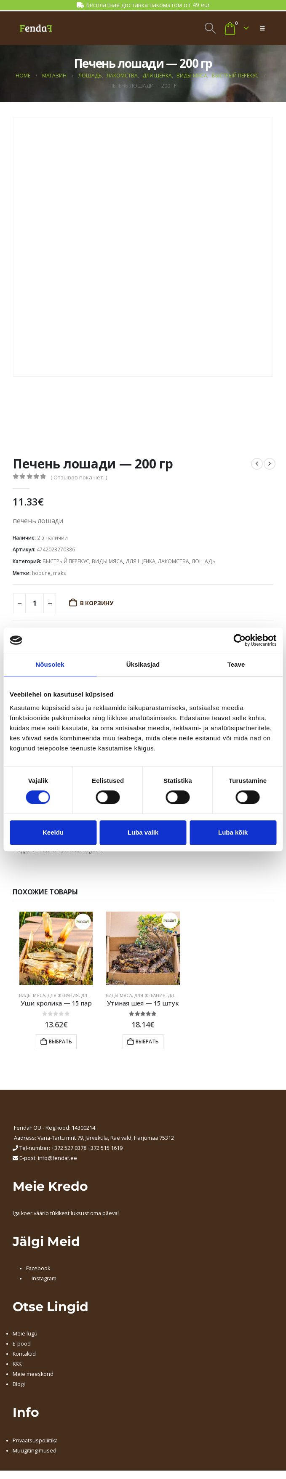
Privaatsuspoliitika (35, 1440)
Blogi (19, 1384)
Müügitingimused (34, 1450)
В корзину (96, 603)
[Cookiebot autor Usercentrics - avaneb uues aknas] (239, 640)
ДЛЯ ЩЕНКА (140, 561)
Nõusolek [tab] (49, 664)
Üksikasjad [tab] (143, 664)
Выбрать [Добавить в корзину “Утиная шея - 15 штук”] (147, 1041)
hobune (41, 573)
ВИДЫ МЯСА (107, 561)
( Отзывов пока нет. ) (79, 477)
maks (59, 573)
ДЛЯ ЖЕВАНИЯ (63, 995)
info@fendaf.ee (57, 1158)
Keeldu (53, 832)
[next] (269, 464)
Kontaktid (24, 1353)
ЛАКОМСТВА (173, 561)
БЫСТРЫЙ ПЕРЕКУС (66, 561)
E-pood (22, 1343)
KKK (17, 1363)
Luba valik (143, 832)
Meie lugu (25, 1333)
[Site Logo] (36, 28)
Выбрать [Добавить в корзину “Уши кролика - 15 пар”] (60, 1041)
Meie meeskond (33, 1374)
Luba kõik (233, 832)
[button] (210, 28)
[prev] (257, 464)
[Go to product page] (56, 948)
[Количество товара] (34, 603)
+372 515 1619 (105, 1148)
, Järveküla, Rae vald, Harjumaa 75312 (128, 1137)
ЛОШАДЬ (204, 561)
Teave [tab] (236, 664)
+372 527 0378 (68, 1148)
